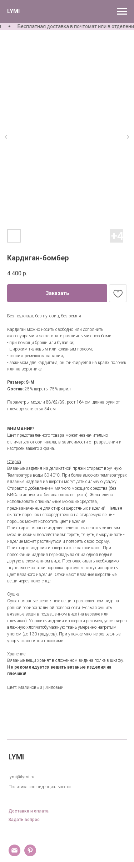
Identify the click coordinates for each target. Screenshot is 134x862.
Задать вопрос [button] (24, 819)
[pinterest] (30, 854)
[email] (14, 854)
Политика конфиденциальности (40, 786)
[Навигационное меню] (122, 11)
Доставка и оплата (29, 811)
